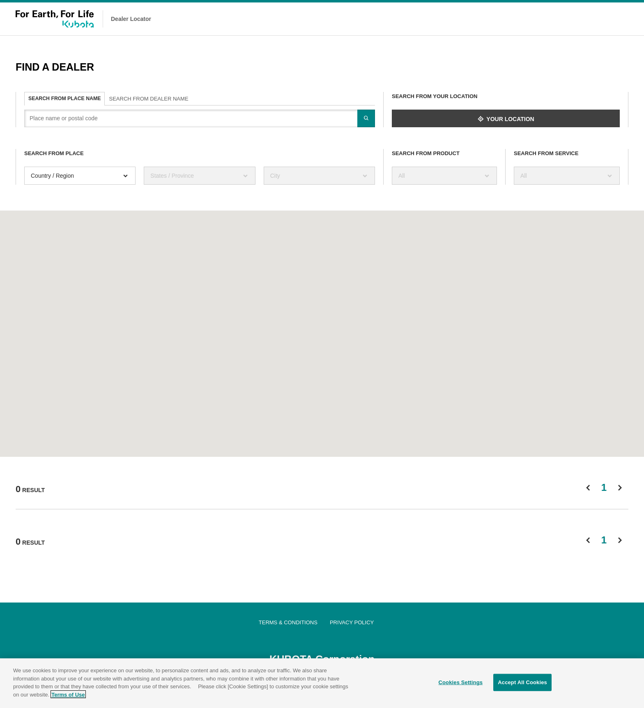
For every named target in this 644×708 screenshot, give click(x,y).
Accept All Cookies (522, 684)
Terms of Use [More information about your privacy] (68, 696)
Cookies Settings (461, 684)
